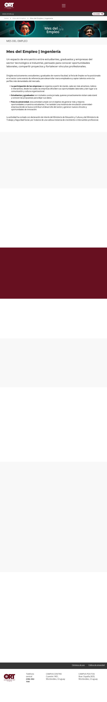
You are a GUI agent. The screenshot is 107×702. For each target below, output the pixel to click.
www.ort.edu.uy (8, 14)
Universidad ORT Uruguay (9, 693)
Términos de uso (75, 681)
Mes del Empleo (19, 18)
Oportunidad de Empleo (38, 6)
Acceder (95, 14)
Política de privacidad (96, 681)
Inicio (6, 18)
